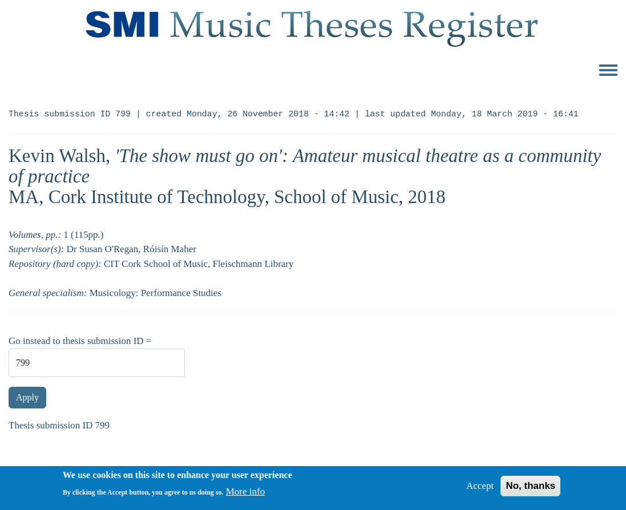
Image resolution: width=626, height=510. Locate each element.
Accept (480, 489)
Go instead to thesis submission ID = (80, 340)
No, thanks (530, 489)
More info (245, 495)
